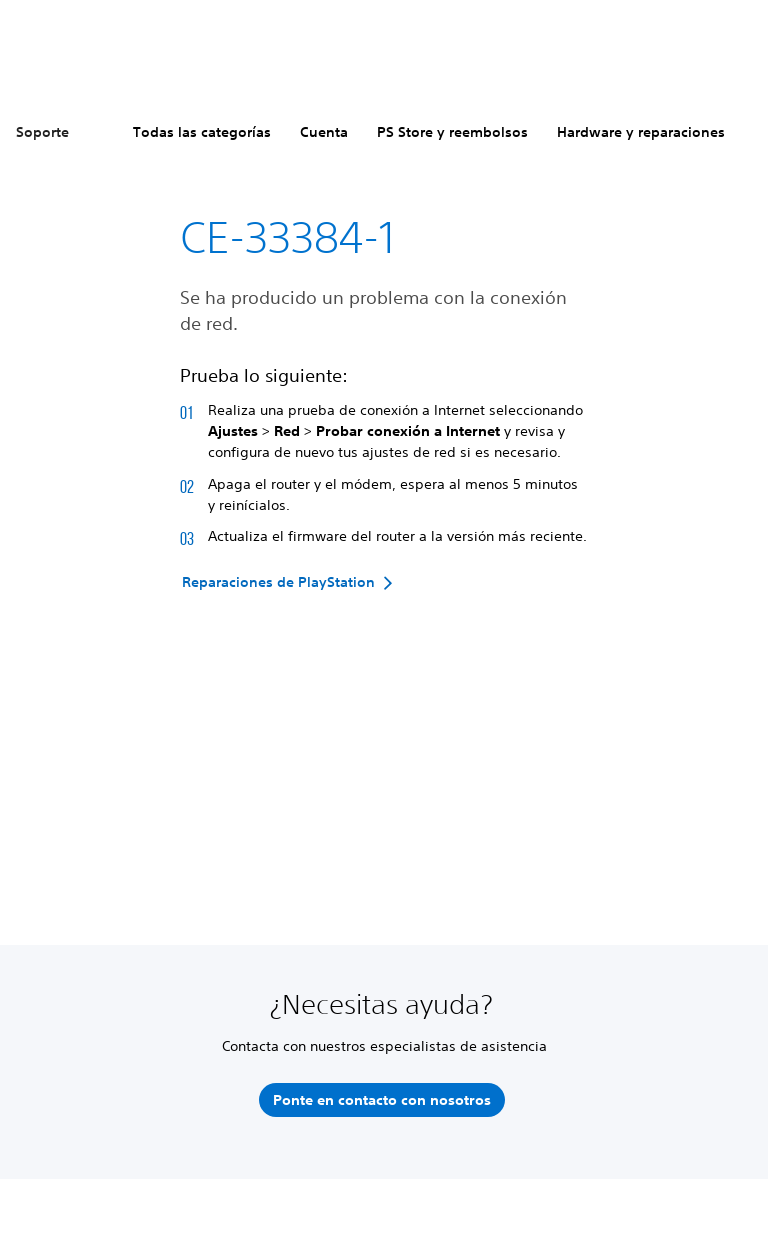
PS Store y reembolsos (452, 132)
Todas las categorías (202, 132)
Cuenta (324, 132)
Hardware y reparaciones (641, 132)
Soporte (42, 132)
